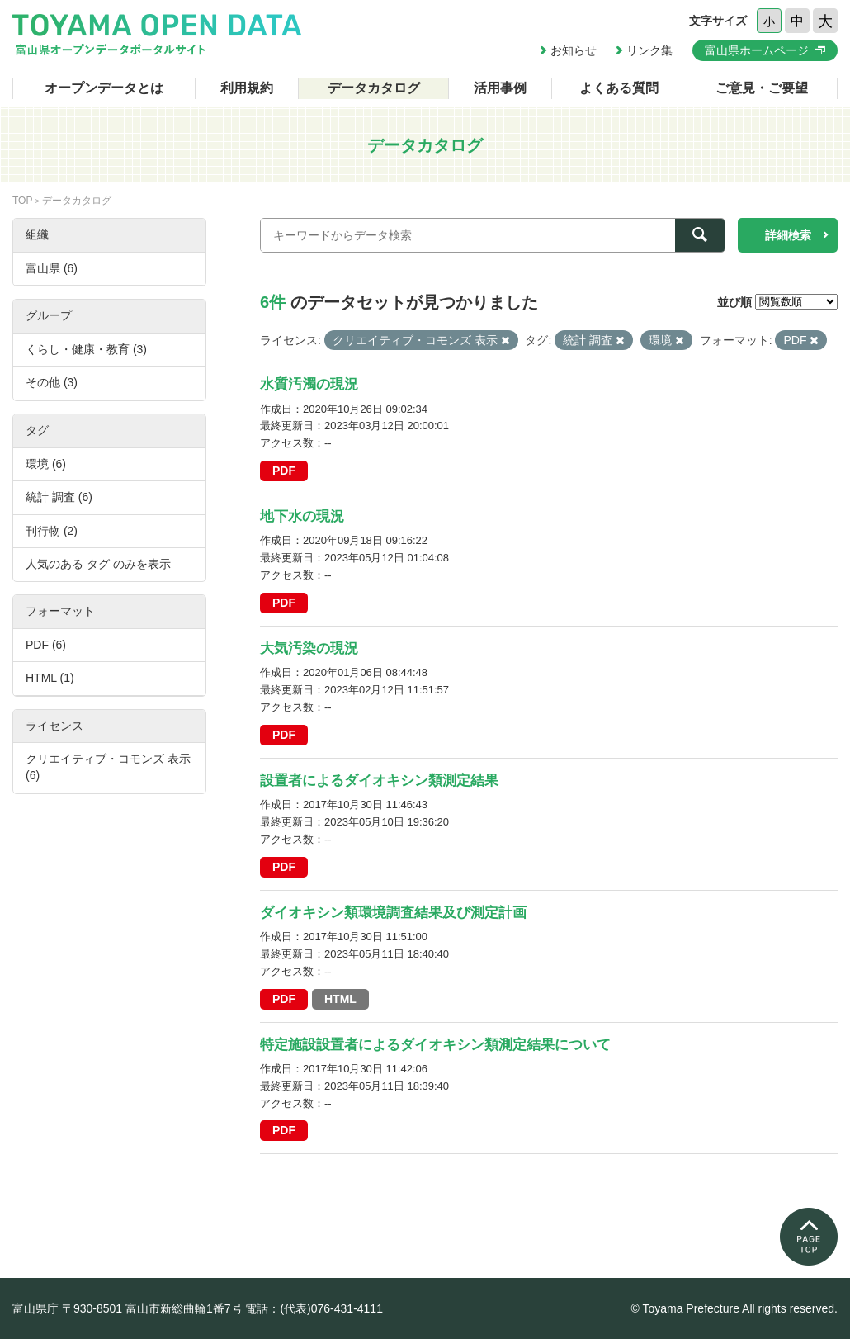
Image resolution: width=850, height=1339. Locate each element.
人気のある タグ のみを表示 (98, 563)
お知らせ (573, 50)
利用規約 (246, 88)
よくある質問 (619, 88)
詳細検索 (788, 235)
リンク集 (649, 50)
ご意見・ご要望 (761, 88)
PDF (283, 470)
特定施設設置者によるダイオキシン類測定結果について (435, 1045)
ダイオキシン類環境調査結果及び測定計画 (393, 912)
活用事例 (500, 88)
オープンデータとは (104, 88)
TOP (22, 201)
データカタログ (374, 88)
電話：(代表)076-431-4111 (314, 1308)
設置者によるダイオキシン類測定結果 (379, 780)
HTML (340, 998)
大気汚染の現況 (309, 648)
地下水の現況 (302, 516)
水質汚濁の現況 (309, 384)
